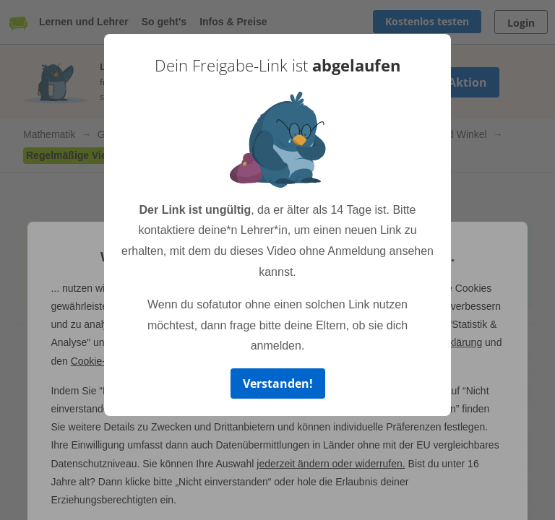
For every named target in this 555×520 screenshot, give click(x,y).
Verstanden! (278, 383)
